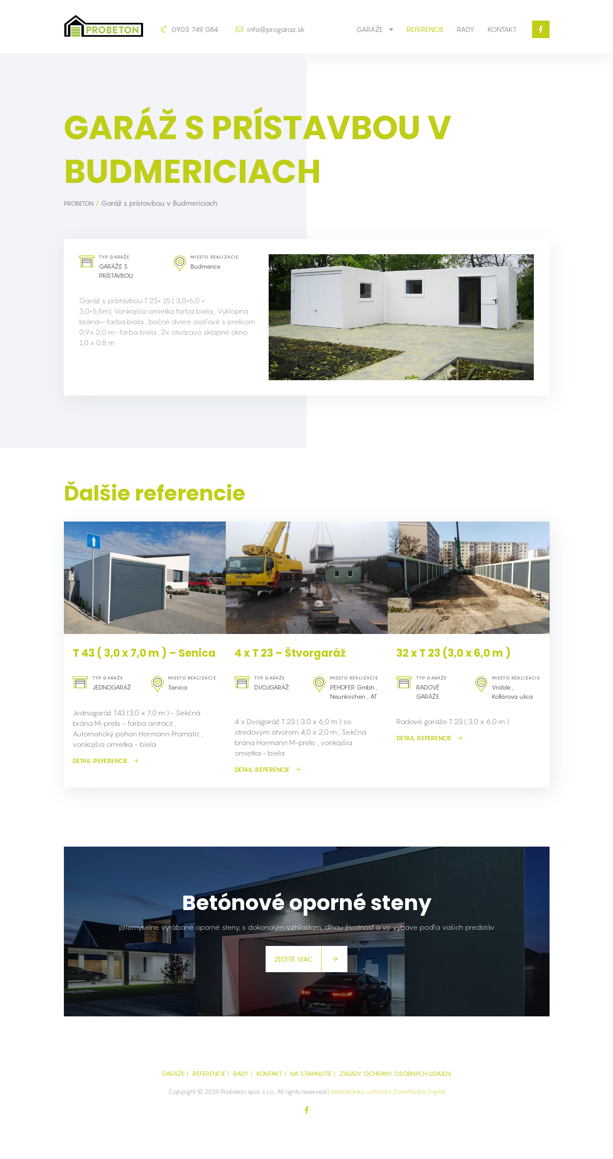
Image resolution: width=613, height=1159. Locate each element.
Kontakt (502, 29)
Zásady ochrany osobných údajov (396, 1073)
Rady (465, 29)
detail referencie (106, 760)
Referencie (425, 29)
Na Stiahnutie (311, 1073)
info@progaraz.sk (270, 29)
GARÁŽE (374, 29)
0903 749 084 (189, 29)
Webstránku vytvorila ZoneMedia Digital (387, 1091)
